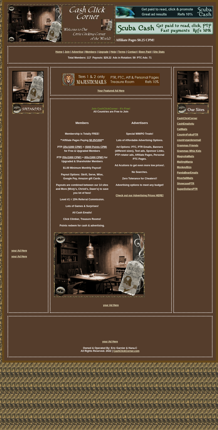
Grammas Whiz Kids (189, 150)
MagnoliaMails (185, 156)
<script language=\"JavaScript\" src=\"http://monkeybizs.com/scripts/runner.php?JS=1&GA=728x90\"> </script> (110, 330)
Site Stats (159, 51)
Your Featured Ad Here (110, 90)
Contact (132, 51)
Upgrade (103, 51)
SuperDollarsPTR (187, 189)
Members (90, 51)
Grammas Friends (187, 145)
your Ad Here (19, 250)
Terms (121, 51)
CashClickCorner (187, 118)
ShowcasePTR (185, 183)
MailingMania (185, 161)
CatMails (182, 129)
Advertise (77, 51)
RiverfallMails (185, 178)
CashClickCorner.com (126, 351)
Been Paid (145, 51)
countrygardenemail (189, 140)
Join (67, 51)
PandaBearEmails (187, 172)
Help (113, 51)
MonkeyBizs (184, 167)
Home (59, 51)
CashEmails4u (185, 123)
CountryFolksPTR (187, 134)
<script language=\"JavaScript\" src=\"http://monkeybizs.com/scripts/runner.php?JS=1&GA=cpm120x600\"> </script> (28, 183)
